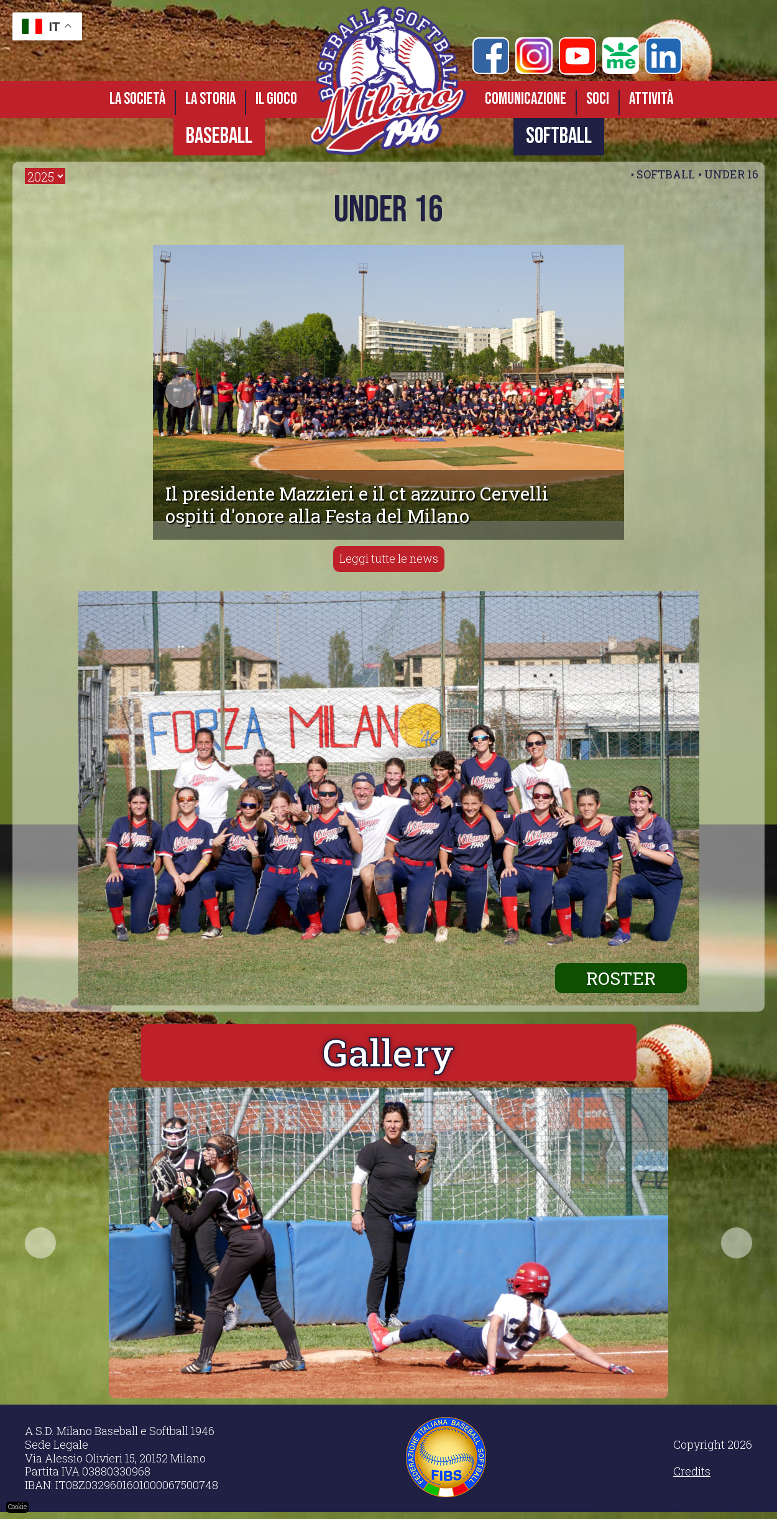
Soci (597, 99)
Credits (691, 1478)
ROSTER (619, 977)
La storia (210, 99)
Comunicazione (525, 99)
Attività (651, 99)
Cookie (17, 1507)
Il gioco (276, 99)
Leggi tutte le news (388, 558)
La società (137, 99)
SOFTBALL (559, 136)
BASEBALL (219, 136)
